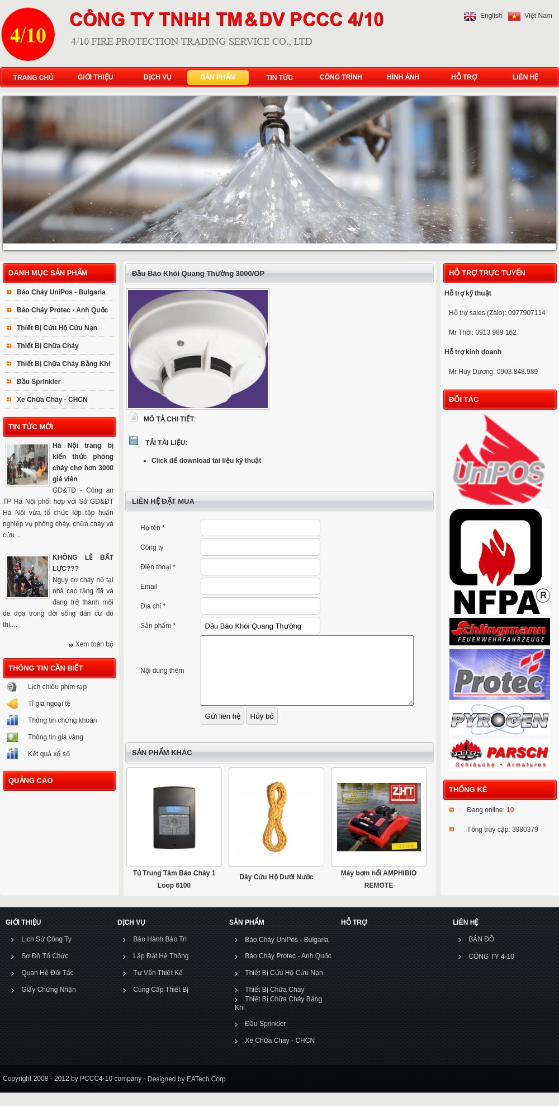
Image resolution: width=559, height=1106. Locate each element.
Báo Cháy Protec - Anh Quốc (62, 310)
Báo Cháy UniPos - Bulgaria (61, 292)
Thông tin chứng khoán (62, 720)
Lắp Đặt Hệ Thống (160, 969)
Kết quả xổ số (49, 754)
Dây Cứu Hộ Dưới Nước (276, 890)
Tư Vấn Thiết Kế (158, 986)
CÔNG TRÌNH (341, 77)
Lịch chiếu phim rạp (57, 687)
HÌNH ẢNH (400, 77)
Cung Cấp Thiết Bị (160, 1003)
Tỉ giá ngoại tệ (49, 703)
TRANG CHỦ (33, 78)
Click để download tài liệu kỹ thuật (206, 461)
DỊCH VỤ (155, 77)
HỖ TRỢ (461, 77)
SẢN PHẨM (216, 77)
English (491, 16)
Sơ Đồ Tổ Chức (44, 969)
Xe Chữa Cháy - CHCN (52, 400)
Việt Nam (538, 16)
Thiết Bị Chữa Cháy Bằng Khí (63, 364)
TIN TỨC (279, 78)
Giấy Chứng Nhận (48, 1003)
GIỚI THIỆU (93, 77)
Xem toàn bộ (94, 644)
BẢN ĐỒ (481, 953)
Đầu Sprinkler (38, 382)
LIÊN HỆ (523, 77)
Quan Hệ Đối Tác (47, 986)
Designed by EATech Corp (185, 1092)
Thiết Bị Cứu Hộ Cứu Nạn (57, 328)
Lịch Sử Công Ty (46, 953)
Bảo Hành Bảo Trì (160, 953)
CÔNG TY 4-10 (491, 970)
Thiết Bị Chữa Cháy (48, 346)
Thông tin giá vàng (55, 737)
